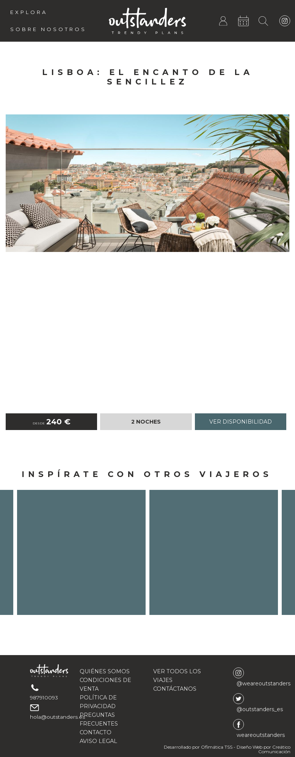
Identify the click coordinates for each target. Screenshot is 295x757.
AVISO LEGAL (98, 741)
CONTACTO (95, 732)
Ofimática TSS (216, 747)
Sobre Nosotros (48, 29)
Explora (28, 12)
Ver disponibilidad (240, 421)
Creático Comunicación (274, 749)
